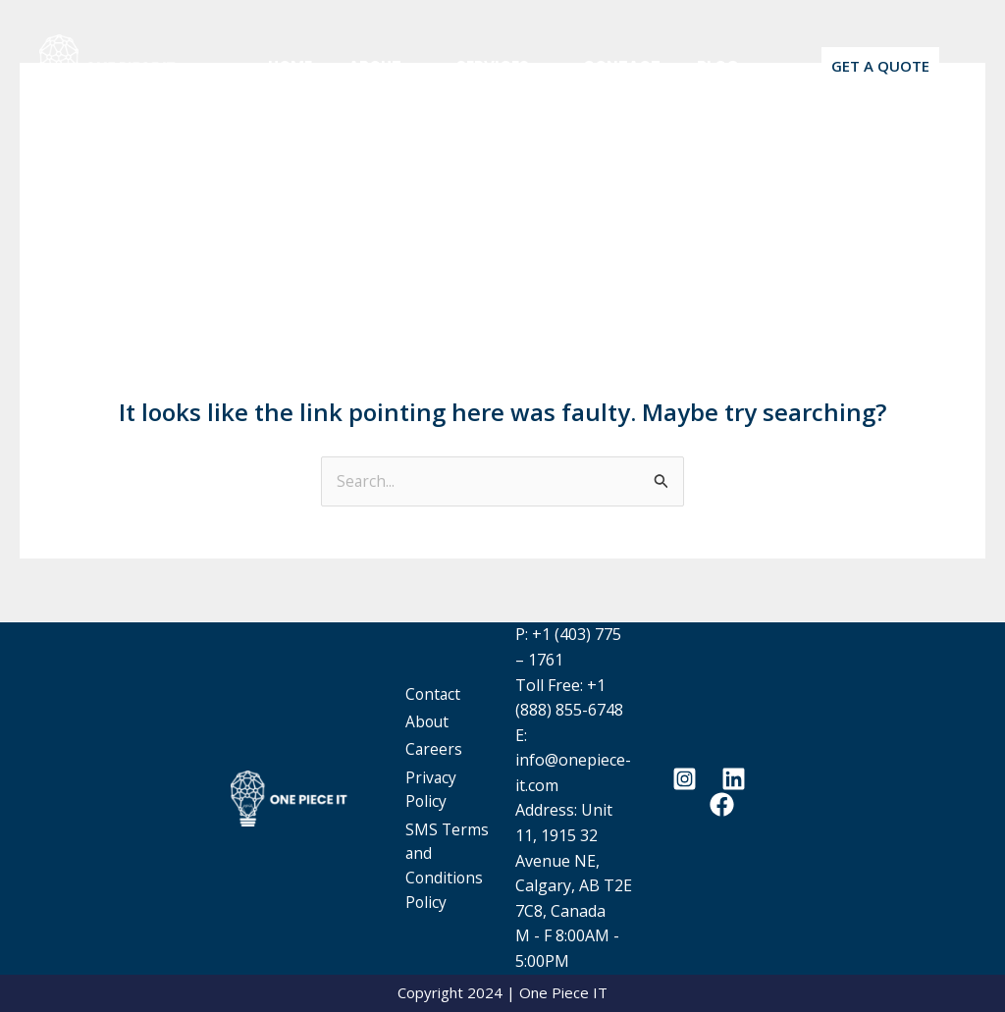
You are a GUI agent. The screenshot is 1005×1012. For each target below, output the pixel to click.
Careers (451, 735)
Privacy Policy (448, 773)
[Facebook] (722, 805)
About (374, 66)
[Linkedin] (733, 780)
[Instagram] (684, 780)
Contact (599, 66)
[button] (401, 66)
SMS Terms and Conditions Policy (454, 861)
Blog (688, 66)
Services (485, 66)
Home (287, 66)
